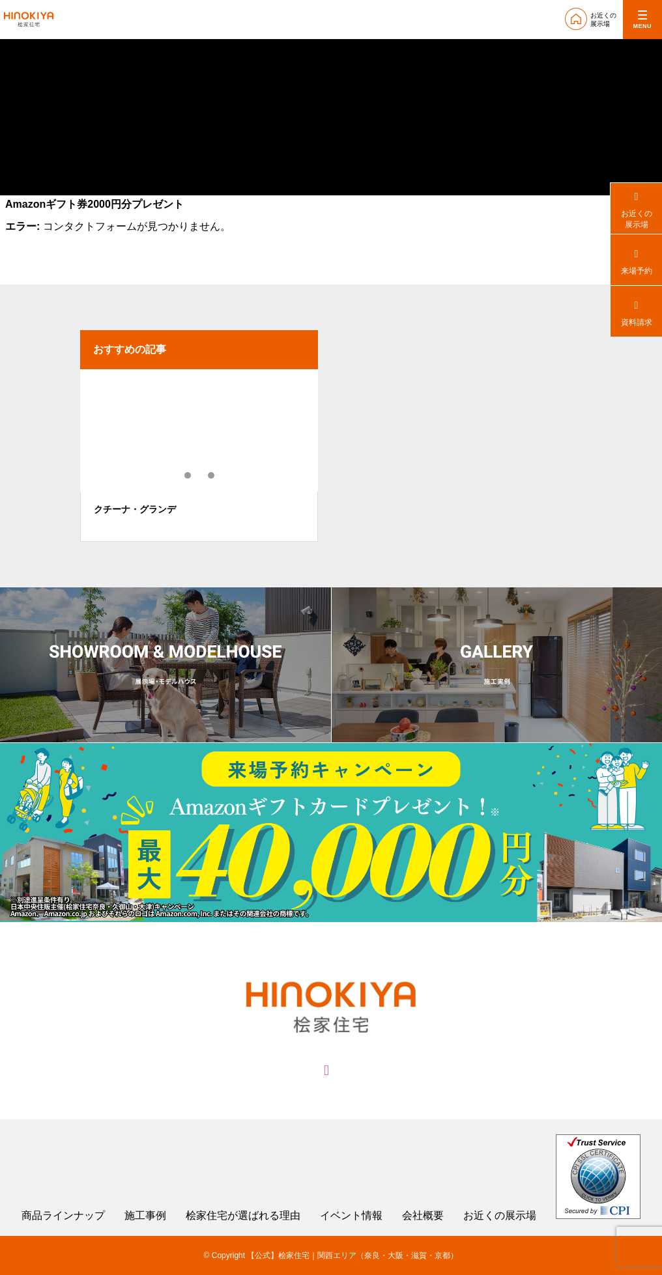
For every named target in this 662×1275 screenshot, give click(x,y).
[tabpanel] (199, 455)
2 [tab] (200, 475)
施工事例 (145, 1216)
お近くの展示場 (499, 1216)
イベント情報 (351, 1216)
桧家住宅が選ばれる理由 (243, 1216)
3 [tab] (212, 475)
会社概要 (423, 1216)
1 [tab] (188, 475)
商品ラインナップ (63, 1216)
